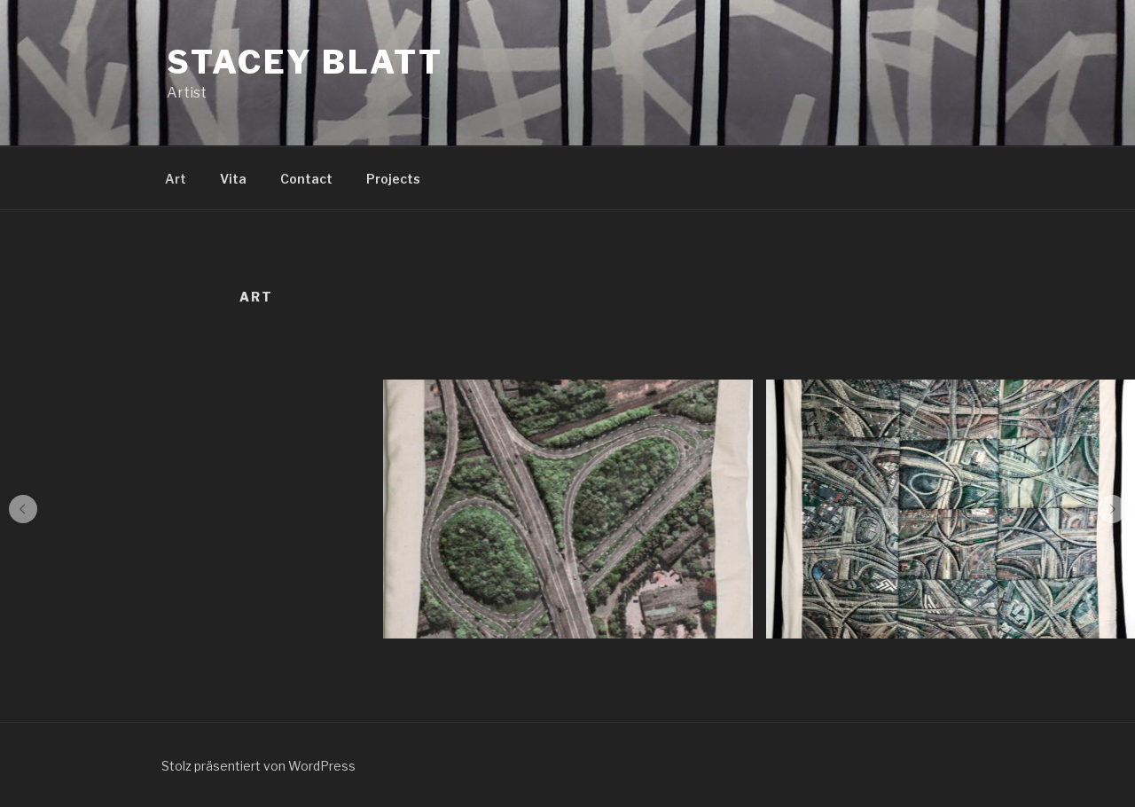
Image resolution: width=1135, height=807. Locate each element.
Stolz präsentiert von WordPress (258, 765)
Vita (233, 178)
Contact (306, 178)
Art (175, 178)
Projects (393, 178)
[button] (23, 509)
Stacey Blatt (305, 62)
